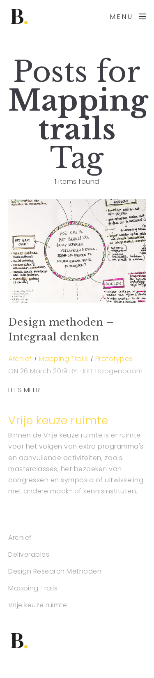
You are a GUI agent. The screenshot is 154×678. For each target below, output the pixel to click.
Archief (20, 358)
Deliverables (28, 555)
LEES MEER (24, 390)
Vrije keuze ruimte (37, 605)
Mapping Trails (63, 358)
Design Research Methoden (54, 571)
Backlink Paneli (24, 673)
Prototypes (114, 358)
